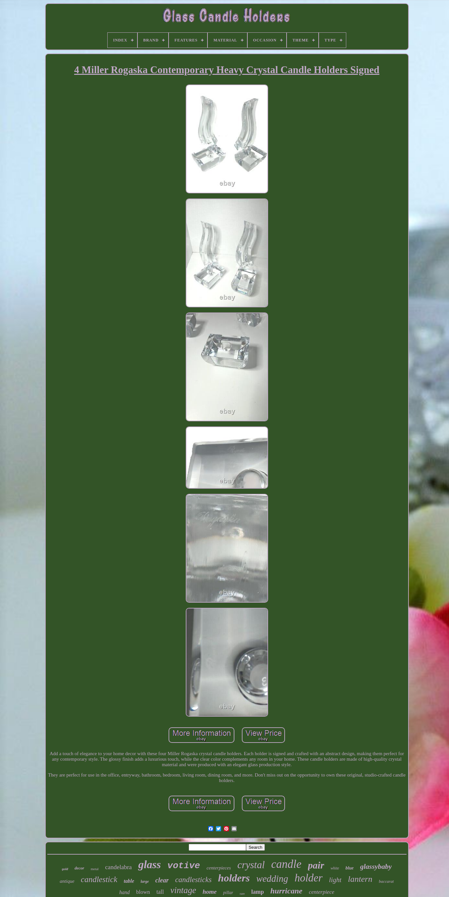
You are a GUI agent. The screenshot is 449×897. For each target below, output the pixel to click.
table (129, 881)
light (335, 880)
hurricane (286, 891)
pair (316, 865)
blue (350, 868)
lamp (257, 892)
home (210, 891)
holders (234, 878)
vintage (183, 890)
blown (143, 892)
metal (95, 869)
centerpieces (219, 867)
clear (162, 880)
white (335, 868)
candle (286, 864)
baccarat (386, 881)
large (145, 881)
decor (79, 868)
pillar (228, 892)
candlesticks (193, 880)
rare (242, 893)
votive (183, 866)
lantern (360, 879)
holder (309, 878)
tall (160, 892)
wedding (272, 878)
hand (124, 892)
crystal (251, 864)
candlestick (99, 879)
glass (149, 864)
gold (65, 869)
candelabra (118, 867)
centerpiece (321, 892)
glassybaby (376, 866)
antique (67, 881)
